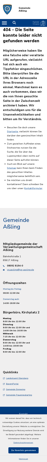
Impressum (23, 459)
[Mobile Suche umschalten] (14, 23)
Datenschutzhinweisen (23, 442)
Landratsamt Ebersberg (15, 378)
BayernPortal (11, 383)
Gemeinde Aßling (24, 9)
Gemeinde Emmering (14, 389)
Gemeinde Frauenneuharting (17, 395)
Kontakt (23, 413)
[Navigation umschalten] (4, 23)
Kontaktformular (33, 188)
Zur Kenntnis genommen (23, 450)
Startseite (12, 131)
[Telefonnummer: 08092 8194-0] (23, 265)
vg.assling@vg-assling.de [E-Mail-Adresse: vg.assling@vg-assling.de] (20, 269)
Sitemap (11, 168)
